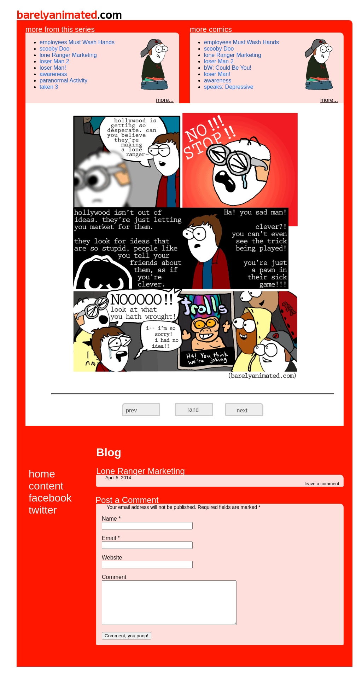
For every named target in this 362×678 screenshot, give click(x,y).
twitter (43, 510)
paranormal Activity (63, 80)
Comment (114, 577)
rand (193, 410)
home (42, 474)
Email (111, 538)
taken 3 (49, 87)
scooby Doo (55, 49)
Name (111, 519)
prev (136, 404)
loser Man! (53, 68)
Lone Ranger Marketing (140, 471)
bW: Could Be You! (227, 68)
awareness (53, 74)
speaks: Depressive (228, 87)
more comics (211, 29)
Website (112, 558)
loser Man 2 (54, 61)
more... (165, 100)
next (238, 404)
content (46, 486)
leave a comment (322, 483)
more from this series (60, 29)
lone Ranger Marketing (68, 55)
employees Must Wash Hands (77, 42)
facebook (50, 498)
